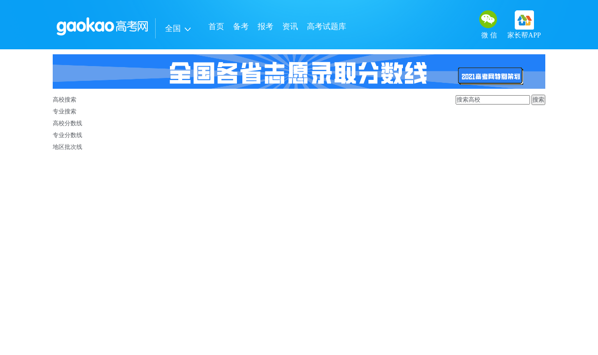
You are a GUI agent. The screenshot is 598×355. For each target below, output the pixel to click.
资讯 (290, 26)
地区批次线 (67, 146)
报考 (265, 26)
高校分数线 (67, 123)
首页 (216, 26)
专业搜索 (64, 111)
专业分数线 (67, 135)
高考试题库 (326, 26)
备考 (241, 26)
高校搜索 (64, 99)
